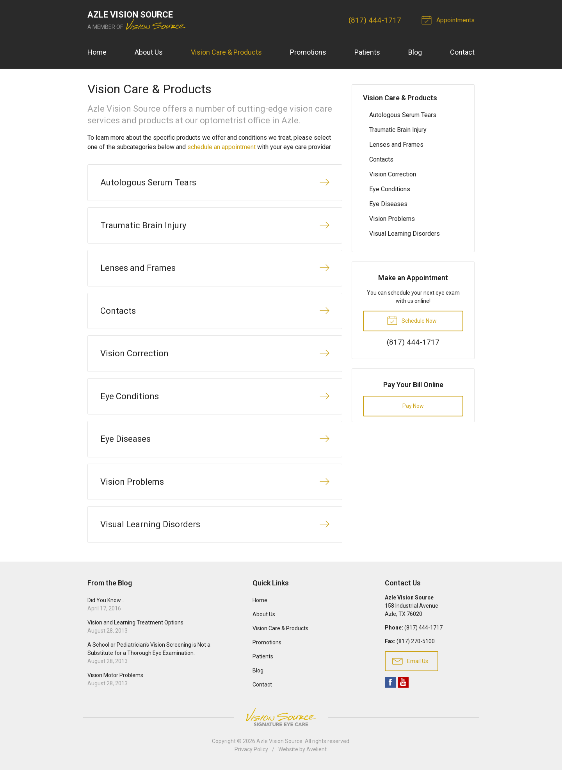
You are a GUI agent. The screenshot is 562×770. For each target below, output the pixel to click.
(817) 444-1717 (375, 20)
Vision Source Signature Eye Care (281, 717)
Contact (462, 52)
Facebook (390, 682)
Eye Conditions (389, 189)
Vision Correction (392, 174)
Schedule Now (412, 320)
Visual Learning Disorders (404, 233)
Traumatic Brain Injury (398, 129)
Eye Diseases (388, 204)
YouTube (403, 682)
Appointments (449, 19)
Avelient (316, 749)
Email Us (410, 660)
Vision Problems (392, 218)
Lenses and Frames (396, 144)
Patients (367, 52)
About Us (149, 52)
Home (97, 52)
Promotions (308, 52)
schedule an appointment (221, 147)
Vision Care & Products (226, 52)
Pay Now (413, 406)
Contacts (381, 159)
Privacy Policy (251, 749)
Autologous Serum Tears (402, 115)
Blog (415, 52)
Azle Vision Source (279, 741)
